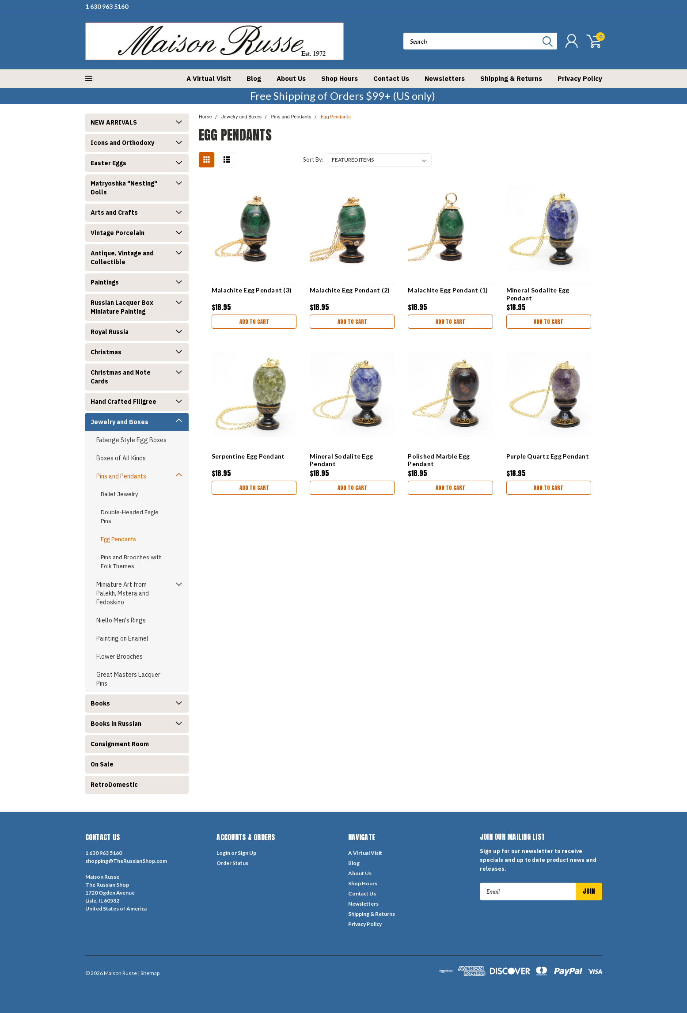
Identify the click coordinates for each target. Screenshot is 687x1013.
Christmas (106, 352)
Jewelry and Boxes (119, 422)
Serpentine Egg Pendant (248, 456)
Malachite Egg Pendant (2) (350, 290)
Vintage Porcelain (117, 233)
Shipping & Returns (511, 78)
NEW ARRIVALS (114, 122)
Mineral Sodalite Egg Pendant (537, 294)
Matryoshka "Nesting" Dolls (124, 187)
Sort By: (313, 159)
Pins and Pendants (121, 476)
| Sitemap (148, 973)
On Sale (102, 764)
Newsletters (445, 78)
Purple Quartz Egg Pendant (547, 456)
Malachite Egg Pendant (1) (448, 290)
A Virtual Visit (208, 78)
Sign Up (247, 853)
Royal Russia (110, 332)
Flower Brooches (119, 656)
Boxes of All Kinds (121, 458)
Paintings (105, 282)
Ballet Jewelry (119, 494)
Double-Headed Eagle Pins (130, 516)
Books (100, 703)
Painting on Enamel (122, 638)
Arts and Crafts (114, 212)
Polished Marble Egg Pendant (439, 460)
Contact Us (391, 78)
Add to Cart (254, 322)
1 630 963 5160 (106, 6)
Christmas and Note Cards (121, 376)
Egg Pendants (118, 539)
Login (223, 853)
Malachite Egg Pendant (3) (252, 290)
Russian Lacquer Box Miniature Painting (122, 307)
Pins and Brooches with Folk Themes (131, 562)
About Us (291, 78)
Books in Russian (116, 724)
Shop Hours (339, 78)
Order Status (232, 863)
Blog (254, 78)
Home (205, 117)
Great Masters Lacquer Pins (128, 679)
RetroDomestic (114, 785)
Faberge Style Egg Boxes (131, 440)
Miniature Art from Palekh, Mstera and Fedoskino (122, 593)
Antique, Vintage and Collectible (122, 257)
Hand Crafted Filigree (123, 402)
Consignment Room (120, 744)
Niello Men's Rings (121, 620)
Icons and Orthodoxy (122, 143)
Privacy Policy (580, 78)
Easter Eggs (108, 163)
